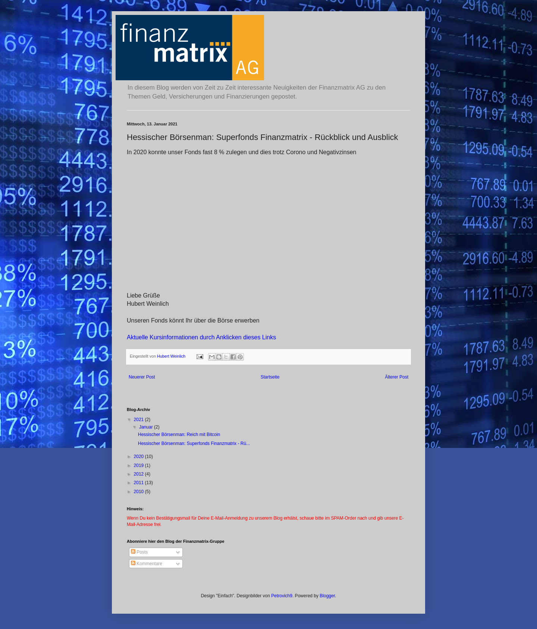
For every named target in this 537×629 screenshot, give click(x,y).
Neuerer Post (142, 377)
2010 (139, 491)
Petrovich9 (281, 595)
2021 (139, 419)
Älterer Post (396, 377)
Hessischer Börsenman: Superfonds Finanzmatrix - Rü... (194, 443)
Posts (139, 552)
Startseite (270, 377)
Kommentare (146, 563)
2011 (139, 482)
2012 (139, 474)
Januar (146, 427)
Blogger (327, 595)
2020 (139, 456)
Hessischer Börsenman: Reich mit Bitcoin (179, 434)
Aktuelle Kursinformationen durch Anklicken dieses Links (201, 337)
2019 (139, 465)
